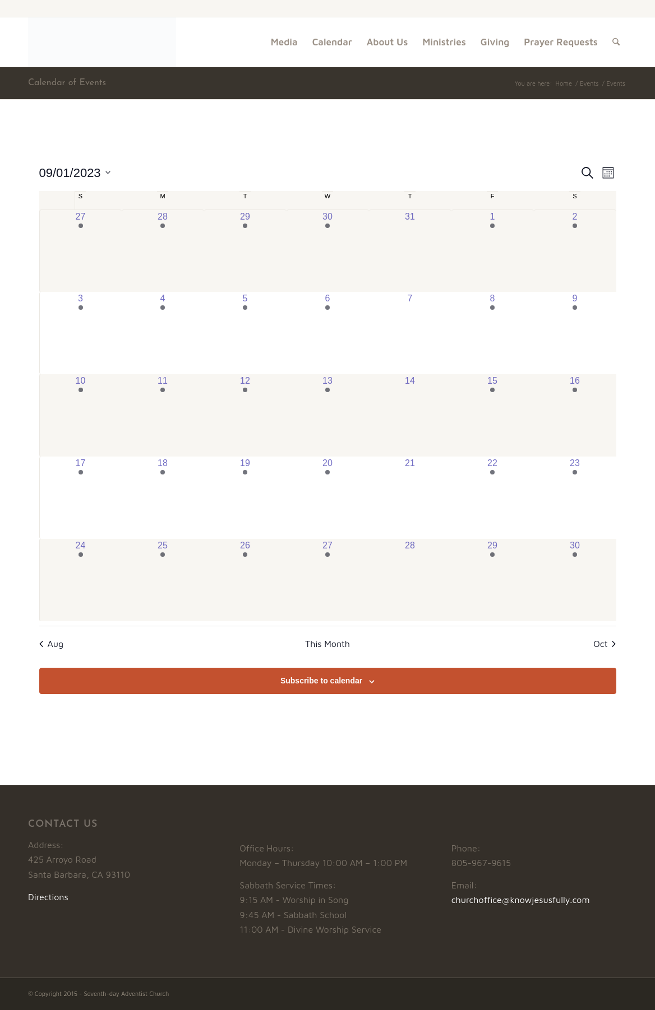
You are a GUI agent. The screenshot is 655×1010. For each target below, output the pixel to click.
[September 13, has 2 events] (328, 415)
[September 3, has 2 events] (81, 333)
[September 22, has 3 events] (492, 498)
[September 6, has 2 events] (328, 333)
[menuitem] (284, 42)
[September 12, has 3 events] (245, 415)
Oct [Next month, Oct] (604, 644)
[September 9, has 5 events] (575, 333)
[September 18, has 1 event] (163, 498)
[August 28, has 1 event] (163, 251)
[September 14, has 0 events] (410, 415)
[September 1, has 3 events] (492, 251)
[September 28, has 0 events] (410, 580)
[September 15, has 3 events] (492, 415)
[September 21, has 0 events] (410, 498)
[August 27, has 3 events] (81, 251)
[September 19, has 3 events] (245, 498)
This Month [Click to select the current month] (327, 644)
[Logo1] (102, 42)
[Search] (616, 42)
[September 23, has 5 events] (575, 498)
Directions (48, 897)
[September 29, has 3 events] (492, 580)
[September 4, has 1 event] (163, 333)
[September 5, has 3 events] (245, 333)
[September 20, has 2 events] (328, 498)
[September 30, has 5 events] (575, 580)
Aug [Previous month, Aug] (51, 644)
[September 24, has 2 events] (81, 580)
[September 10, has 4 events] (81, 415)
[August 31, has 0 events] (410, 251)
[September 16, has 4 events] (575, 415)
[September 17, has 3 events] (81, 498)
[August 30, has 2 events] (328, 251)
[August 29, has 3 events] (245, 251)
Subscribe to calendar (321, 680)
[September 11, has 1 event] (163, 415)
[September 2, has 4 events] (575, 251)
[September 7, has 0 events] (410, 333)
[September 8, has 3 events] (492, 333)
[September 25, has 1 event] (163, 580)
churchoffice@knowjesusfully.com (520, 900)
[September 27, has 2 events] (328, 580)
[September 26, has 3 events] (245, 580)
